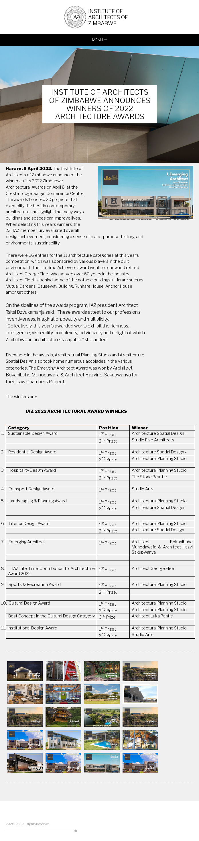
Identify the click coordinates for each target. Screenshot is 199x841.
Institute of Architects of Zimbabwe (108, 17)
